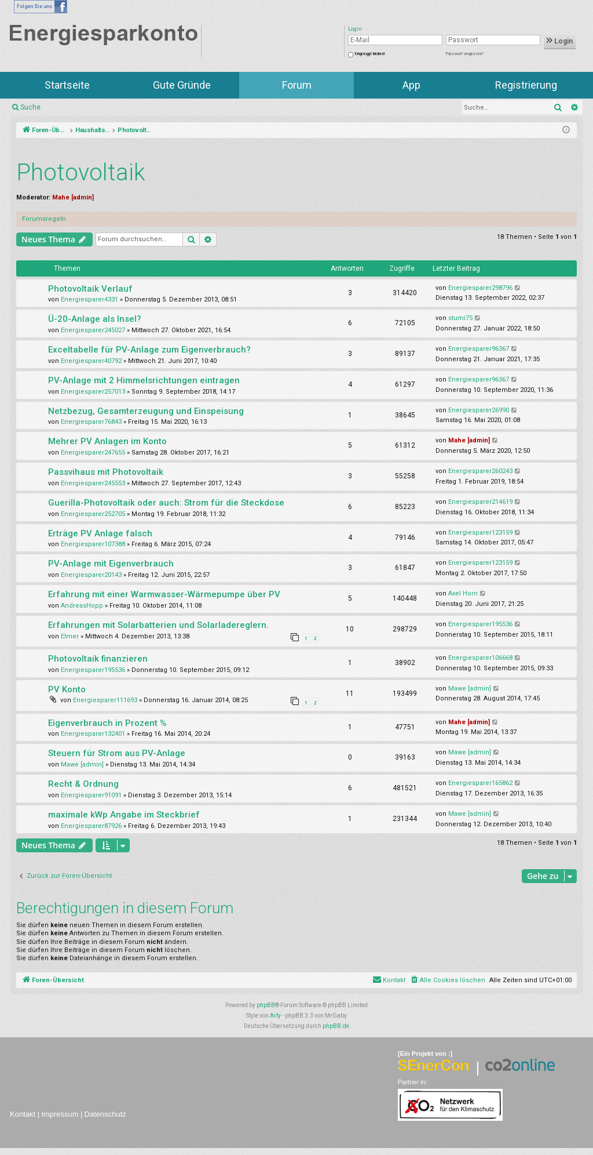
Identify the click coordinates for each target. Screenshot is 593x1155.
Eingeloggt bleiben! (370, 54)
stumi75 (460, 318)
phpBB (266, 1005)
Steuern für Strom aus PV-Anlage (116, 753)
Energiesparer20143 (91, 575)
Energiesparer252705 (93, 514)
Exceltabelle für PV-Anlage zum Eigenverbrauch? (149, 349)
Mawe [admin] (469, 688)
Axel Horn (463, 593)
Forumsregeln (44, 219)
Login (560, 41)
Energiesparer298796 (480, 288)
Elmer (70, 636)
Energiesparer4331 (89, 299)
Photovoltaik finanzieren (98, 658)
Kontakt (22, 1114)
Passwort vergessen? (465, 54)
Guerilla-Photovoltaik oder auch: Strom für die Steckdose (166, 502)
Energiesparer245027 (93, 330)
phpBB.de (336, 1026)
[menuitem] (447, 980)
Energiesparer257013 (93, 391)
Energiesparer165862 (480, 783)
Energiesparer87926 (91, 826)
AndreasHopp (82, 605)
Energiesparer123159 (480, 532)
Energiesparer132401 (93, 734)
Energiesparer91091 (91, 795)
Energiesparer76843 (91, 422)
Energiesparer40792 (91, 361)
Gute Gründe (182, 85)
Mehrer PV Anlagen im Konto (107, 441)
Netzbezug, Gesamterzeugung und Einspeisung (146, 411)
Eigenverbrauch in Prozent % (107, 723)
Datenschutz (105, 1114)
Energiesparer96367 (478, 349)
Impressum (59, 1114)
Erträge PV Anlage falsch (100, 533)
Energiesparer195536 (480, 624)
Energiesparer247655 (93, 452)
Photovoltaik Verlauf (90, 289)
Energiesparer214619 (480, 502)
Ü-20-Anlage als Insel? (94, 319)
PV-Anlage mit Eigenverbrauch (111, 563)
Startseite (67, 85)
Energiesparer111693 (105, 700)
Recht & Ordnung (83, 784)
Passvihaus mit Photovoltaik (105, 472)
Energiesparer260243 (480, 471)
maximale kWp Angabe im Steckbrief (124, 814)
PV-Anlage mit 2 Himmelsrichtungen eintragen (144, 380)
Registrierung (526, 85)
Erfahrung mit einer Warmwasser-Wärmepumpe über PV (164, 594)
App (411, 85)
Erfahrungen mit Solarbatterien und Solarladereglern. (158, 625)
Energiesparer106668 (480, 658)
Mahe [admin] (73, 197)
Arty (275, 1015)
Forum (297, 85)
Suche (30, 107)
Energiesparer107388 (93, 544)
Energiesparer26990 (478, 410)
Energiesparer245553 (93, 483)
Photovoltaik (80, 172)
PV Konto (67, 689)
